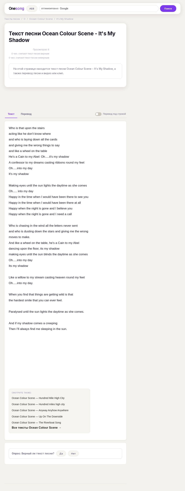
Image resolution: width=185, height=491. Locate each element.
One (16, 9)
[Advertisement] (65, 98)
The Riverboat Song (50, 422)
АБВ (31, 8)
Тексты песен (12, 18)
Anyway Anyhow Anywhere (53, 410)
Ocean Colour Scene (41, 18)
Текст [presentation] (11, 114)
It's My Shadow (64, 18)
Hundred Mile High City (52, 398)
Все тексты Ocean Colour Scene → (36, 427)
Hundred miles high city (52, 404)
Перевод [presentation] (26, 114)
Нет (73, 453)
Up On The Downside (51, 416)
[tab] (11, 114)
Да (61, 453)
